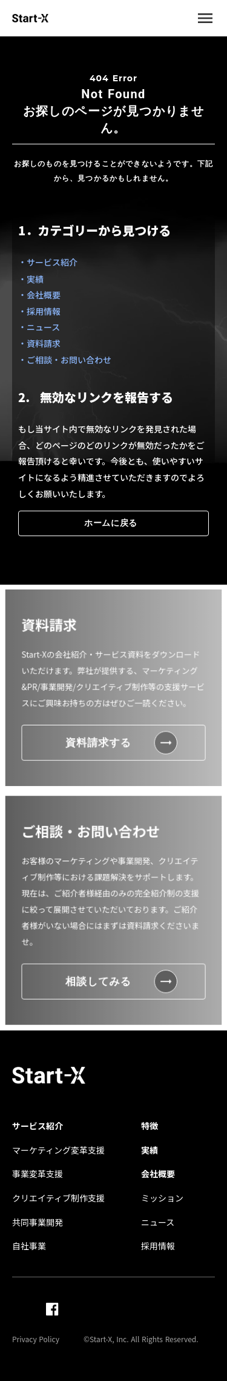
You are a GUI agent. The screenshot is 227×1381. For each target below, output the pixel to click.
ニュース (157, 1222)
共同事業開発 (37, 1222)
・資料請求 (39, 343)
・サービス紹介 (47, 262)
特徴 (149, 1126)
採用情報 (158, 1246)
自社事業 (29, 1246)
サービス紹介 (37, 1126)
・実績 (31, 279)
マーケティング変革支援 (58, 1150)
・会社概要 (39, 295)
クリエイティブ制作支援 (58, 1198)
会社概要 (158, 1174)
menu (205, 18)
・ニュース (39, 327)
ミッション (162, 1198)
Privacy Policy (35, 1339)
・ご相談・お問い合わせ (64, 360)
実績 (149, 1150)
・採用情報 (39, 311)
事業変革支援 (37, 1174)
